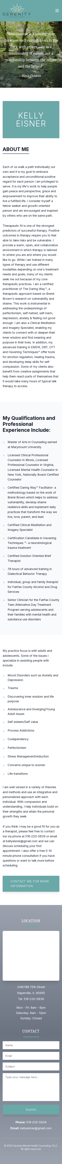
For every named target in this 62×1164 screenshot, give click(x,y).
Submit (31, 1109)
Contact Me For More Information (30, 884)
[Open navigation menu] (57, 10)
